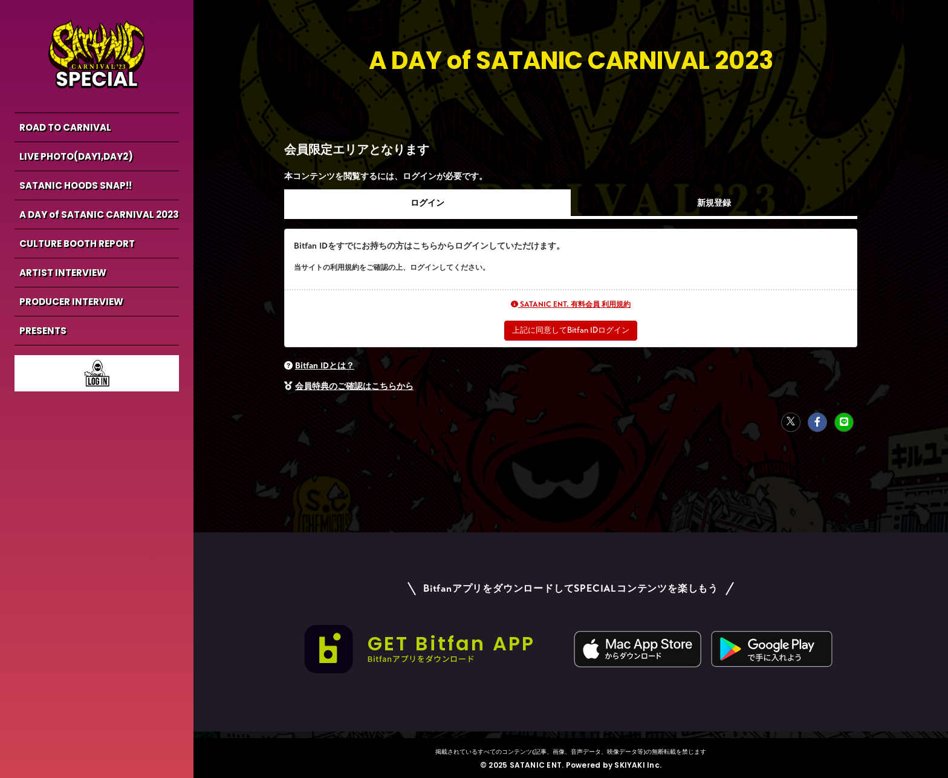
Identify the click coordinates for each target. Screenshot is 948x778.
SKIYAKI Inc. (637, 764)
